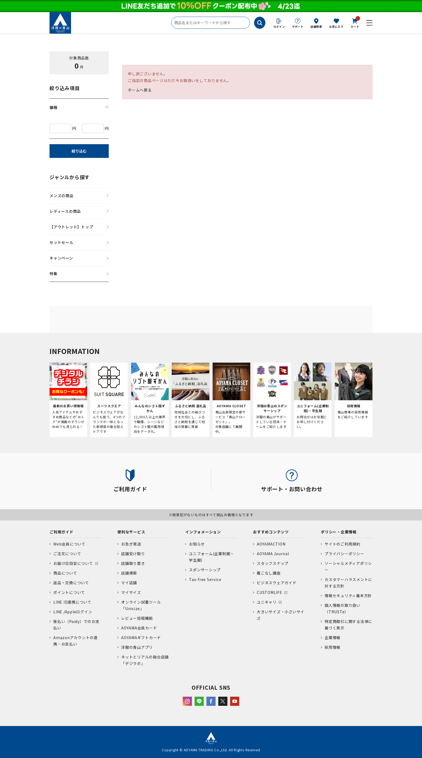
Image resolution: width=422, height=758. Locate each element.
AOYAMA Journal (273, 553)
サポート (298, 26)
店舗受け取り (133, 553)
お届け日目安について (73, 563)
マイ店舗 (129, 582)
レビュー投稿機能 (137, 618)
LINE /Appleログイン (72, 611)
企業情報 (332, 637)
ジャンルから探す (70, 176)
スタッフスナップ (273, 563)
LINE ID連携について (72, 602)
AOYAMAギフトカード (141, 637)
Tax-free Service (205, 579)
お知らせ (197, 544)
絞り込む (79, 151)
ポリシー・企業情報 (339, 531)
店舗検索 (316, 26)
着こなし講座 (269, 573)
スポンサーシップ (205, 569)
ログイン (279, 26)
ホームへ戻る (140, 90)
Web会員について (69, 544)
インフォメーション (203, 531)
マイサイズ (131, 592)
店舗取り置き (133, 563)
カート (355, 23)
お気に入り (336, 26)
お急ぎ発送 (131, 544)
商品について (65, 573)
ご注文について (67, 553)
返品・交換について (71, 582)
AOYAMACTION (271, 544)
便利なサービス (131, 531)
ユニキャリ (267, 602)
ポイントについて (69, 592)
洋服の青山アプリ (137, 647)
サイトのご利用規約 (342, 544)
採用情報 (332, 647)
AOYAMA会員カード (139, 628)
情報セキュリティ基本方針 (348, 595)
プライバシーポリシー (344, 553)
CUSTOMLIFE (269, 592)
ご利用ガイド (61, 531)
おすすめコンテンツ (271, 531)
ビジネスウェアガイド (277, 582)
